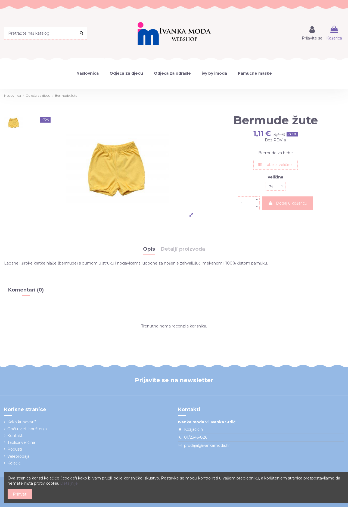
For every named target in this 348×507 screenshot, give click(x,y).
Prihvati (20, 494)
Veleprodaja (18, 456)
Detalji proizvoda (183, 249)
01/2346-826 (195, 437)
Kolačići (14, 463)
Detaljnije (69, 483)
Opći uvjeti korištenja (27, 428)
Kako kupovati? (21, 422)
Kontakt (15, 435)
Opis (149, 249)
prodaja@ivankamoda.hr (207, 445)
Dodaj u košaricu (287, 204)
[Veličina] (275, 187)
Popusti (14, 449)
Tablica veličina (275, 164)
